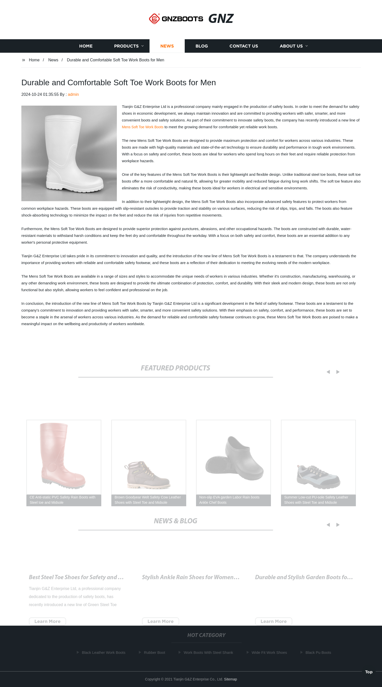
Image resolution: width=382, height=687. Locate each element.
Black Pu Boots (320, 652)
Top (369, 671)
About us (291, 46)
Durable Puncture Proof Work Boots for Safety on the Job (100, 580)
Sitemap (230, 679)
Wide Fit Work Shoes (271, 652)
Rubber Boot (156, 652)
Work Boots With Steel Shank (209, 652)
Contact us (243, 46)
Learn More (47, 624)
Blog (202, 46)
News (167, 46)
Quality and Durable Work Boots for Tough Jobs (315, 580)
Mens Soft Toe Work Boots (142, 127)
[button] (325, 372)
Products (126, 46)
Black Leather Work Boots (105, 652)
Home (85, 46)
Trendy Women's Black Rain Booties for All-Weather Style (214, 580)
